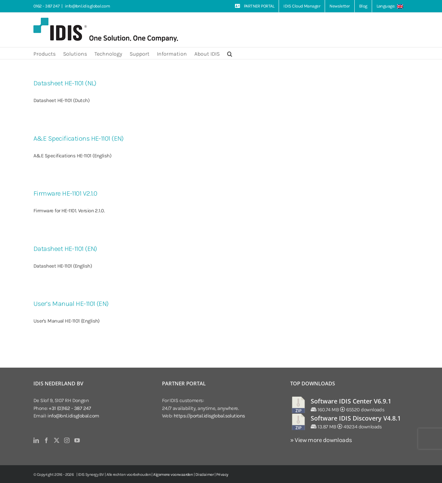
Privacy (222, 474)
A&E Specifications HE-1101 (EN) (78, 138)
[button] (229, 53)
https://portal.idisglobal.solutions (209, 416)
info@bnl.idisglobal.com (87, 6)
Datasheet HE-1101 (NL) (65, 83)
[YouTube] (76, 440)
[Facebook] (46, 440)
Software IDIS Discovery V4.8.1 (356, 418)
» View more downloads (321, 440)
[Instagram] (66, 440)
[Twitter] (56, 440)
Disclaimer (204, 474)
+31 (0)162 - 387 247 (70, 408)
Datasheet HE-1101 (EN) (65, 249)
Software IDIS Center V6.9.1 (351, 401)
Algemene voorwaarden (173, 474)
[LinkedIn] (36, 440)
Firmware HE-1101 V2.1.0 (65, 193)
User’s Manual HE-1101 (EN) (71, 304)
